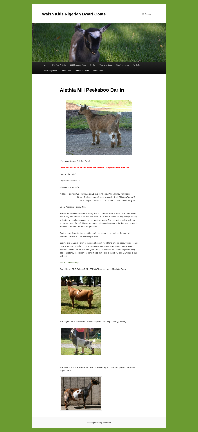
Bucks (92, 65)
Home (45, 65)
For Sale (136, 65)
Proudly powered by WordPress (99, 423)
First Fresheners (122, 65)
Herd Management (50, 71)
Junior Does (66, 71)
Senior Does (98, 71)
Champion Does (105, 65)
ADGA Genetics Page (69, 262)
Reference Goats (82, 71)
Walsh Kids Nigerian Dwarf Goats (74, 14)
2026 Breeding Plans (78, 65)
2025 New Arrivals (59, 65)
